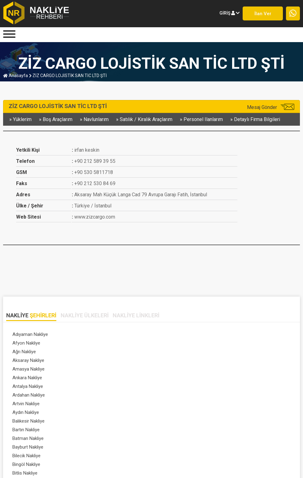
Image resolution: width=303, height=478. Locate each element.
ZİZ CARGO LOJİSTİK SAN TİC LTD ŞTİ (68, 75)
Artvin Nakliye (27, 351)
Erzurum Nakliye (101, 394)
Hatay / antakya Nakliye (250, 403)
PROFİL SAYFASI (157, 454)
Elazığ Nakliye (240, 385)
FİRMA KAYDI (115, 454)
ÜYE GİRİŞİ (80, 454)
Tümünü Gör (239, 411)
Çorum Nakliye (170, 377)
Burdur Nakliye (170, 368)
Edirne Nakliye (170, 385)
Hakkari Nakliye (171, 403)
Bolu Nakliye (97, 368)
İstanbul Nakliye (172, 411)
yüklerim (22, 119)
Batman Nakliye (29, 359)
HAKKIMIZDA (45, 454)
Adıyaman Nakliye (32, 333)
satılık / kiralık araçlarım (146, 119)
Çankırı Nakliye (99, 377)
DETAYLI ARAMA (203, 454)
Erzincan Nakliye (30, 394)
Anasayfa (16, 454)
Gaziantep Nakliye (245, 394)
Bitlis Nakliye (26, 368)
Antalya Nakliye (171, 342)
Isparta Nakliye (100, 411)
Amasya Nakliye (30, 342)
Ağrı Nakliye (168, 333)
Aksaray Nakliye (243, 333)
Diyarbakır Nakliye (31, 385)
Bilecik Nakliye (170, 359)
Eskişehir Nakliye (172, 394)
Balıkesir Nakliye (172, 351)
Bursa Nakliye (240, 368)
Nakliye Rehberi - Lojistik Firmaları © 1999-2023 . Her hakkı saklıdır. (151, 469)
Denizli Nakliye (241, 377)
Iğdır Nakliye (26, 411)
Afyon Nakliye (99, 333)
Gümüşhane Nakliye (105, 403)
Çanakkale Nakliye (32, 377)
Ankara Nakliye (100, 342)
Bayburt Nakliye (100, 359)
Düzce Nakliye (99, 385)
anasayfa (15, 75)
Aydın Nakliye (98, 351)
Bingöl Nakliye (241, 359)
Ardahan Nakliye (243, 342)
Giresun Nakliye (29, 403)
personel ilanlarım (203, 119)
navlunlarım (96, 119)
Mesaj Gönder (270, 107)
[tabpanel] (151, 374)
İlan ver (262, 13)
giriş (229, 13)
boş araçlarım (57, 119)
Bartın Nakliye (240, 351)
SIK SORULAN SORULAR (258, 454)
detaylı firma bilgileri (257, 119)
